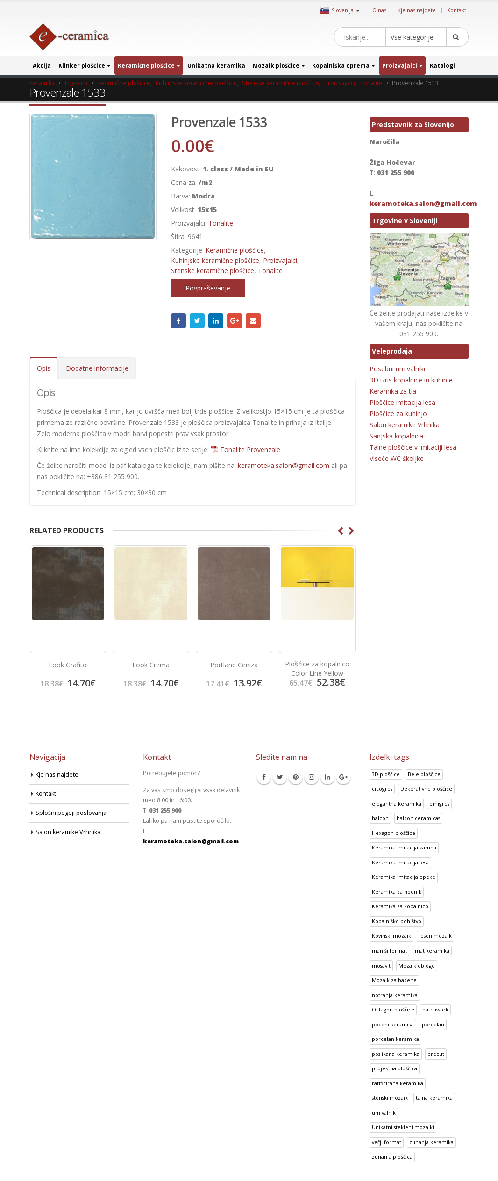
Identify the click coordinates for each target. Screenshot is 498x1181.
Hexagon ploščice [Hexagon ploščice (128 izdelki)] (393, 832)
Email (253, 320)
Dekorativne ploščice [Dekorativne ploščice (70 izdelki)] (426, 788)
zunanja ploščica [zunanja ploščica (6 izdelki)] (392, 1156)
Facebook (178, 320)
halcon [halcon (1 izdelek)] (380, 817)
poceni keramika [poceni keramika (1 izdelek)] (393, 1024)
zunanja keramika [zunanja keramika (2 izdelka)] (431, 1142)
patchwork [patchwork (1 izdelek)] (435, 1009)
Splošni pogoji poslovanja (71, 813)
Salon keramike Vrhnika (405, 424)
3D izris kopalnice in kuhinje (411, 379)
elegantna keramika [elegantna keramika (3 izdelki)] (396, 803)
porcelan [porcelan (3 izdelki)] (433, 1024)
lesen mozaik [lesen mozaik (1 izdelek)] (435, 935)
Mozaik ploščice (276, 66)
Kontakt (456, 10)
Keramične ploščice (146, 66)
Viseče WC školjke (397, 458)
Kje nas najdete (417, 10)
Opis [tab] (43, 368)
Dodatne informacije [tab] (97, 368)
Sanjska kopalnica (396, 435)
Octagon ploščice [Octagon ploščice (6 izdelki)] (393, 1009)
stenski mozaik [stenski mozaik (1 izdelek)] (390, 1097)
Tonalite (220, 223)
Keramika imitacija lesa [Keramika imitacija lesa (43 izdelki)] (400, 862)
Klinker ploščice (81, 66)
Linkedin (327, 777)
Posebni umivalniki (397, 368)
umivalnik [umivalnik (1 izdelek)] (384, 1112)
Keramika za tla (393, 391)
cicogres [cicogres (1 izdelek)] (382, 788)
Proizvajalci (399, 66)
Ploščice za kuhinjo (398, 413)
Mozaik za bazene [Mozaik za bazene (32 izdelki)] (394, 979)
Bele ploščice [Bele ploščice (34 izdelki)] (424, 774)
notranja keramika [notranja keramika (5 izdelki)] (395, 994)
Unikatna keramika (216, 66)
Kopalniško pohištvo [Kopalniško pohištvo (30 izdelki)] (396, 921)
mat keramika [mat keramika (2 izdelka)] (432, 950)
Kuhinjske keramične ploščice (215, 260)
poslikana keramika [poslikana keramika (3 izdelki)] (396, 1053)
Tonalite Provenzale (250, 449)
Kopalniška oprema (341, 66)
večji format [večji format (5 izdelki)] (386, 1142)
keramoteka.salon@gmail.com (283, 465)
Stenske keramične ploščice (212, 270)
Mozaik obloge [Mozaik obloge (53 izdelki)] (416, 965)
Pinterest (296, 777)
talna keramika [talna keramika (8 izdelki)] (434, 1097)
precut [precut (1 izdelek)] (435, 1053)
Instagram (312, 777)
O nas (379, 10)
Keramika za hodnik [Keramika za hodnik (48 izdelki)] (396, 891)
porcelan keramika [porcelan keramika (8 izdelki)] (395, 1038)
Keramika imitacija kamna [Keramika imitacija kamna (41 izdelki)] (404, 847)
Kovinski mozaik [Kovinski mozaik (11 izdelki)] (391, 935)
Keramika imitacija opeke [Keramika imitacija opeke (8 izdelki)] (403, 876)
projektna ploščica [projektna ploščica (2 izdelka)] (394, 1068)
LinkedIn (215, 320)
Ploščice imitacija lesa (402, 402)
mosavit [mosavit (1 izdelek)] (381, 965)
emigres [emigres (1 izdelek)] (439, 803)
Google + (234, 320)
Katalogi (442, 66)
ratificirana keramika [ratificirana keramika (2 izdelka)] (397, 1083)
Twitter (197, 320)
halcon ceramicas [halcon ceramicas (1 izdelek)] (418, 817)
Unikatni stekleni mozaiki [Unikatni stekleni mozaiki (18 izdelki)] (403, 1127)
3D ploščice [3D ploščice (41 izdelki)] (386, 774)
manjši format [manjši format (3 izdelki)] (389, 950)
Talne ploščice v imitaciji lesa (413, 447)
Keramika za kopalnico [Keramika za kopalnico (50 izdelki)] (400, 906)
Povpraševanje (207, 287)
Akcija (42, 66)
